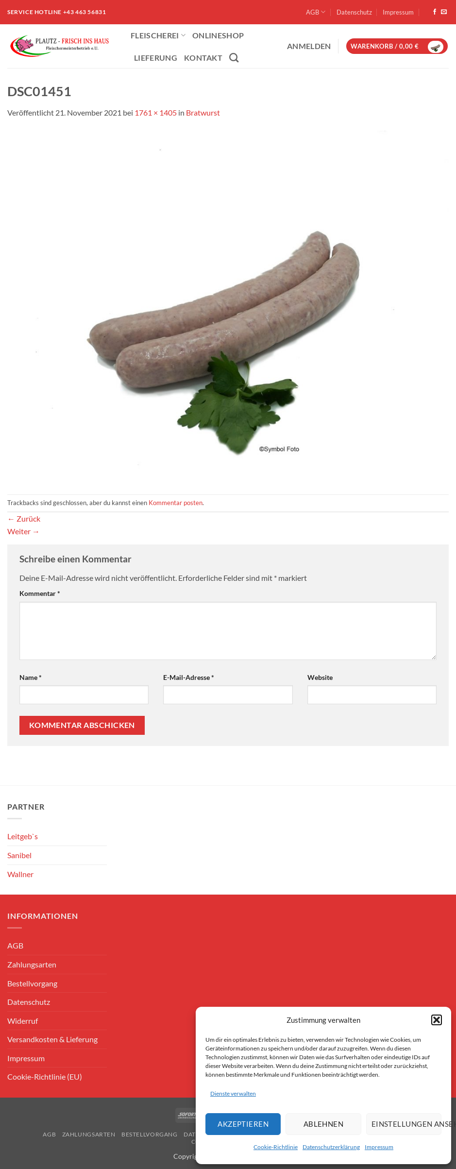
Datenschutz (354, 12)
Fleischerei (158, 35)
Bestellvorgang (32, 983)
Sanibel (19, 855)
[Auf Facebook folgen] (435, 12)
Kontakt (203, 57)
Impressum (379, 1147)
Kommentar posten (176, 503)
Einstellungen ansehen (406, 1123)
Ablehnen (324, 1123)
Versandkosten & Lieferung (52, 1039)
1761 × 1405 (156, 112)
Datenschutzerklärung (331, 1147)
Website (320, 677)
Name (30, 677)
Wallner (20, 874)
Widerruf (22, 1020)
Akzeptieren (243, 1123)
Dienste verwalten (233, 1093)
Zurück (23, 518)
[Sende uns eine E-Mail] (444, 12)
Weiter (23, 531)
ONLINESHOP (218, 35)
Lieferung (155, 57)
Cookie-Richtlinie (275, 1147)
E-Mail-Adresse (188, 677)
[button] (436, 1020)
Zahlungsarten (31, 964)
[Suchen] (233, 57)
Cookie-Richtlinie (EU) (44, 1076)
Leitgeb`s (22, 836)
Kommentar (39, 593)
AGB (315, 12)
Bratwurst (203, 112)
